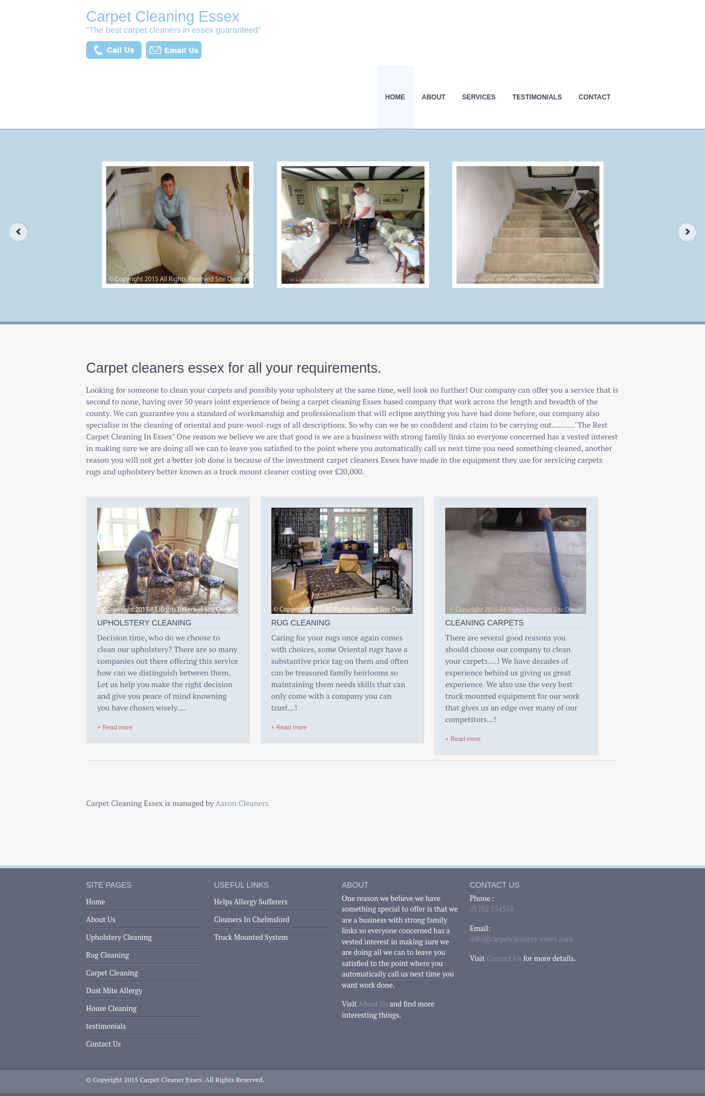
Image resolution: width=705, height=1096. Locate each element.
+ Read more (115, 727)
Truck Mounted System (251, 937)
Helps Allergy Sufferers (250, 902)
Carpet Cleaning (112, 973)
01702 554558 (491, 909)
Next (690, 231)
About (434, 97)
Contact (594, 97)
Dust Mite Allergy (114, 990)
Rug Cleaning (107, 955)
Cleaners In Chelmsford (251, 919)
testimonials (537, 97)
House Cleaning (111, 1008)
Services (478, 97)
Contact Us (103, 1044)
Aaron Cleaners (242, 803)
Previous (14, 231)
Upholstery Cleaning (119, 937)
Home (395, 97)
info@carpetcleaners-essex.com (521, 939)
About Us (100, 919)
